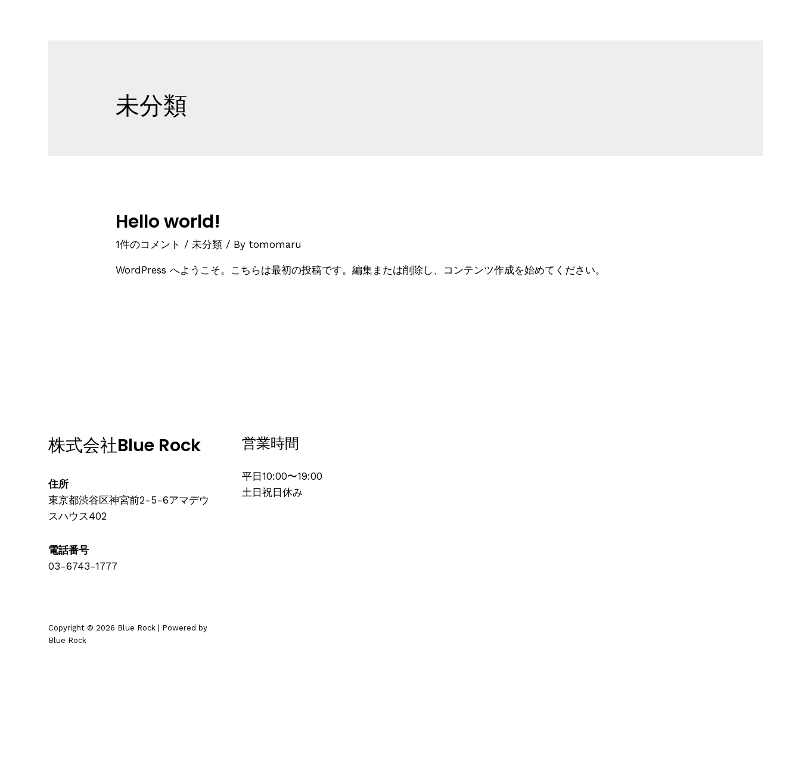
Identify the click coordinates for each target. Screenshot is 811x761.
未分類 (207, 244)
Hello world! (168, 221)
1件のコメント (148, 244)
